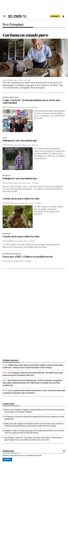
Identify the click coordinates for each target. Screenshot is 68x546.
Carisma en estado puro (25, 35)
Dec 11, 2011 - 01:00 (27, 241)
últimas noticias (10, 360)
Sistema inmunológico (11, 97)
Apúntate (7, 459)
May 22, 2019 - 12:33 (22, 80)
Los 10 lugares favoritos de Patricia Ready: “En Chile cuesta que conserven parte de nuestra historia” (33, 374)
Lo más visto (8, 404)
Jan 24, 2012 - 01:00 (30, 183)
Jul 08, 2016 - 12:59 (29, 107)
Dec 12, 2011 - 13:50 (33, 203)
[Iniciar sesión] (63, 16)
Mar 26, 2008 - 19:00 (22, 261)
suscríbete (55, 16)
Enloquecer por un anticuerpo (20, 141)
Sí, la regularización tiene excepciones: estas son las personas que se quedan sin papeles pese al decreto (34, 391)
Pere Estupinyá (13, 24)
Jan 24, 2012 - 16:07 (30, 145)
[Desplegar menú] (5, 16)
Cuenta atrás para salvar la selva (21, 199)
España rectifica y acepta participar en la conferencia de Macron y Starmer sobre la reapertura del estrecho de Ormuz (34, 431)
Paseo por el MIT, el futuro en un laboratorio (28, 257)
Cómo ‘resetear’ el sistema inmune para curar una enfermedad (31, 101)
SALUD (5, 138)
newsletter (8, 451)
